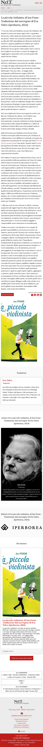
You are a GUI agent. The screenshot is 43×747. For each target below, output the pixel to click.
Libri (8, 8)
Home (2, 8)
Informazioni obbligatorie (21, 727)
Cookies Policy (21, 723)
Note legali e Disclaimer (21, 725)
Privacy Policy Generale (21, 719)
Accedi (21, 731)
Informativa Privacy (21, 721)
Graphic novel (8, 651)
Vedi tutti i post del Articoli (22, 658)
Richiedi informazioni (7, 294)
